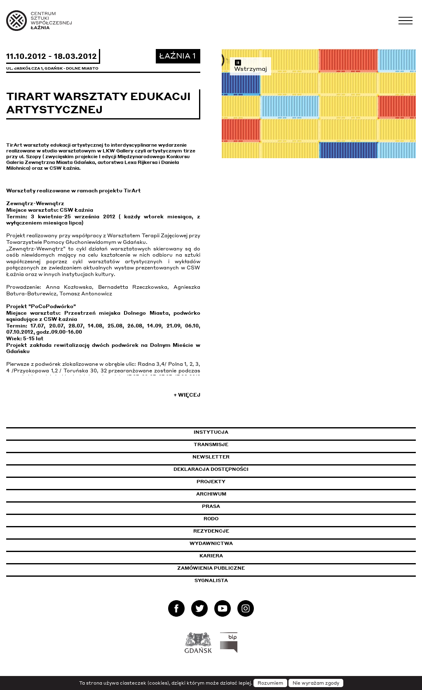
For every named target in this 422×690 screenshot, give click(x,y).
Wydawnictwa (211, 543)
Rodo (211, 519)
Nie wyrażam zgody (316, 683)
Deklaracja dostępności (211, 469)
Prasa (211, 506)
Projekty (211, 481)
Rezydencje (211, 531)
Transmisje (246, 444)
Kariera (211, 556)
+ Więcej (186, 395)
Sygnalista (211, 580)
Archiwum (211, 494)
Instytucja (211, 432)
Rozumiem (270, 683)
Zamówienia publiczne (229, 568)
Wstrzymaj (250, 65)
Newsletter (211, 457)
